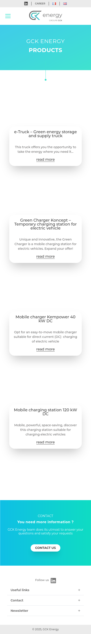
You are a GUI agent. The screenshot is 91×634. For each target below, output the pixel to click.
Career (40, 3)
